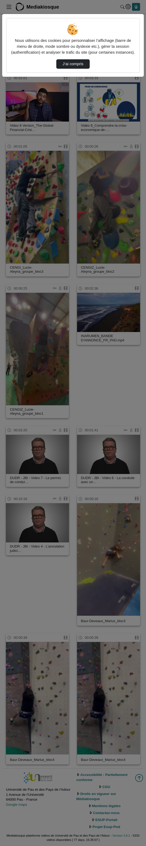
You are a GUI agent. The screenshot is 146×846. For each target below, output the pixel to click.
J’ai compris (72, 64)
